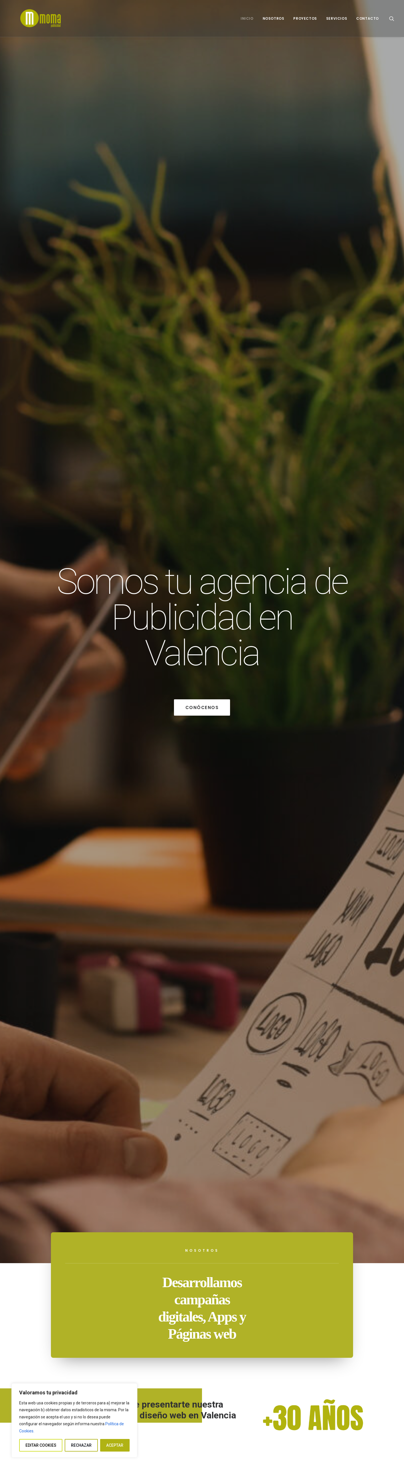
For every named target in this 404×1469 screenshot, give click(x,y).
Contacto (367, 18)
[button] (391, 18)
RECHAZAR (81, 1445)
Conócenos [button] (202, 707)
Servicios (336, 18)
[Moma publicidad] (32, 18)
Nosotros (273, 18)
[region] (74, 1420)
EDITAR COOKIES (40, 1445)
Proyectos (305, 18)
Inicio (247, 18)
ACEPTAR (114, 1445)
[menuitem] (247, 18)
